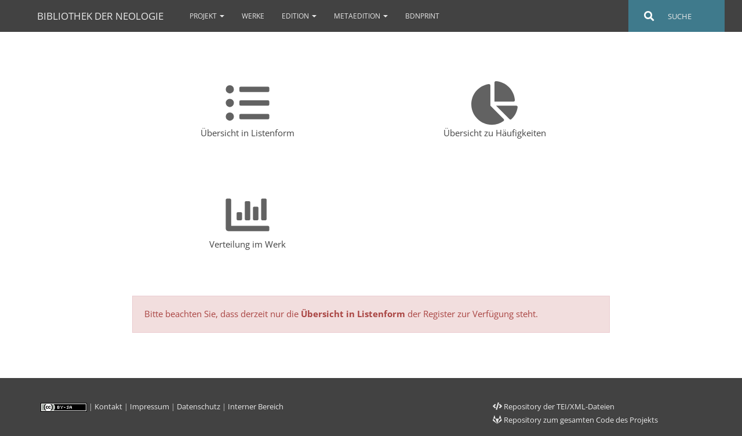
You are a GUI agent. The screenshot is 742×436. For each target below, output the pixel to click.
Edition (299, 16)
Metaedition (361, 16)
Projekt (207, 16)
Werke (253, 16)
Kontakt (108, 406)
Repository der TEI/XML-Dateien (553, 406)
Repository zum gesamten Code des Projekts (575, 420)
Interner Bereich (255, 406)
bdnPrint (422, 16)
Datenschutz (198, 406)
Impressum (149, 406)
